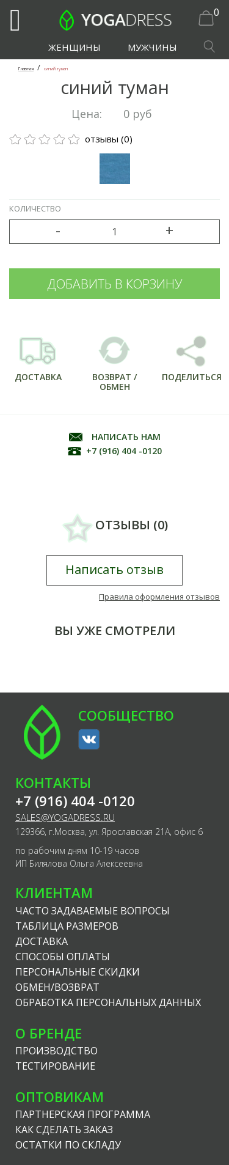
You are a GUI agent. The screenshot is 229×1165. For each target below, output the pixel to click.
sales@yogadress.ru (65, 817)
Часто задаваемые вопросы (92, 910)
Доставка (41, 941)
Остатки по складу (68, 1145)
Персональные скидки (77, 972)
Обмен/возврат (57, 987)
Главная (26, 69)
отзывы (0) (71, 139)
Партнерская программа (82, 1114)
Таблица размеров (66, 926)
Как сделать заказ (64, 1129)
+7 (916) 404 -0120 (124, 450)
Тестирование (55, 1066)
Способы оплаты (62, 956)
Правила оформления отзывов (159, 596)
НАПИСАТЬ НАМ (126, 436)
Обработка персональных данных (108, 1002)
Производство (56, 1050)
